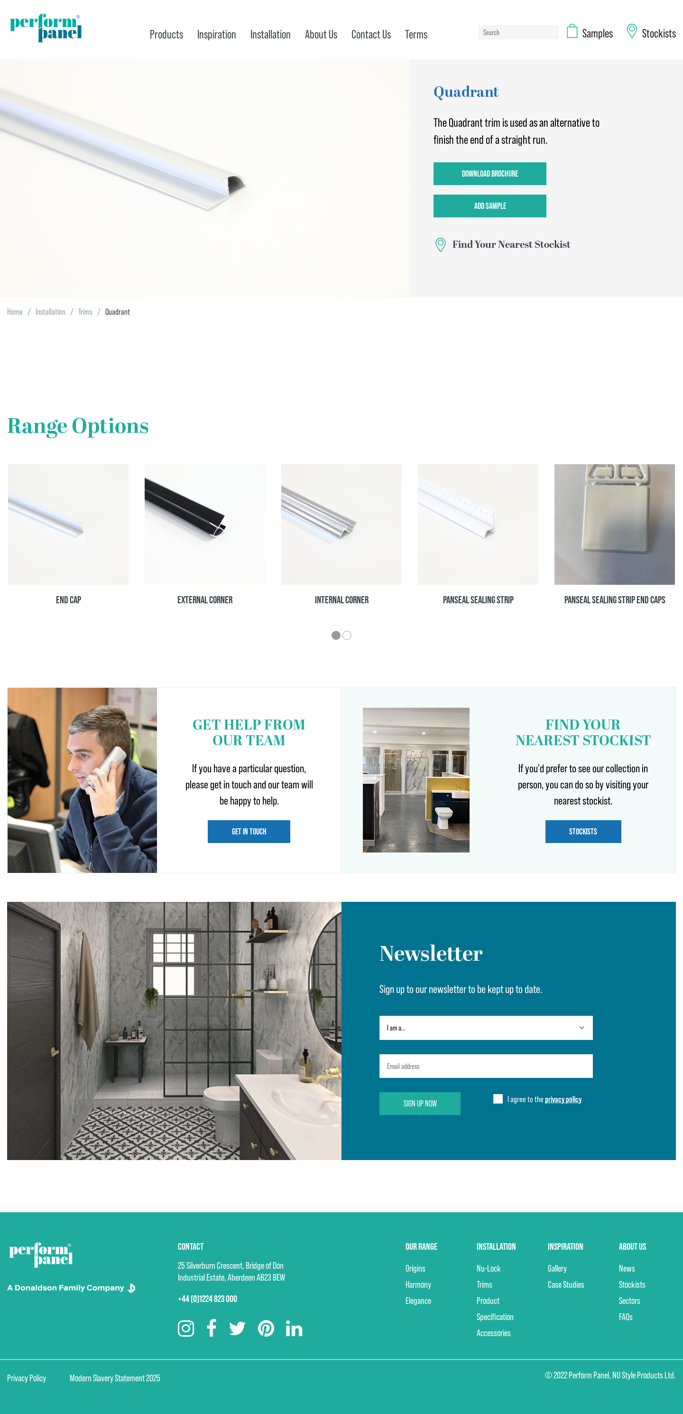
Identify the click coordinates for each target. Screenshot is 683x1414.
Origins (415, 1268)
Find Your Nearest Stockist (511, 245)
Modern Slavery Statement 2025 (115, 1378)
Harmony (418, 1284)
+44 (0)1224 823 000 (207, 1298)
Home (15, 312)
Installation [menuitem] (270, 34)
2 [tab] (346, 635)
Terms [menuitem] (416, 34)
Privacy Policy (26, 1378)
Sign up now (420, 1103)
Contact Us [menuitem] (371, 34)
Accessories (494, 1333)
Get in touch (249, 831)
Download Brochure (490, 173)
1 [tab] (336, 635)
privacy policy (563, 1099)
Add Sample (490, 206)
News (627, 1268)
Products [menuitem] (166, 34)
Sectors (629, 1300)
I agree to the (544, 1099)
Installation (50, 312)
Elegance (418, 1300)
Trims (85, 312)
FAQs (626, 1316)
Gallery (557, 1268)
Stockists (583, 831)
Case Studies (566, 1284)
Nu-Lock (489, 1268)
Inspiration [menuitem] (216, 34)
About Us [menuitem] (321, 34)
